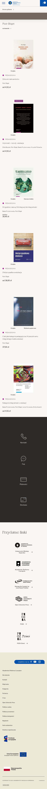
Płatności (23, 481)
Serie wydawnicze (7, 725)
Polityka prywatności (8, 711)
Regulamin (5, 720)
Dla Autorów (6, 675)
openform (6, 784)
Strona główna (7, 9)
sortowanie (6, 28)
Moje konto (5, 684)
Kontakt (23, 438)
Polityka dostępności (8, 716)
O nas (4, 698)
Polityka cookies (7, 707)
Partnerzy (5, 693)
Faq (23, 460)
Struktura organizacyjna (9, 730)
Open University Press (8, 702)
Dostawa (23, 502)
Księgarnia (5, 689)
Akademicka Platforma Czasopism (12, 670)
